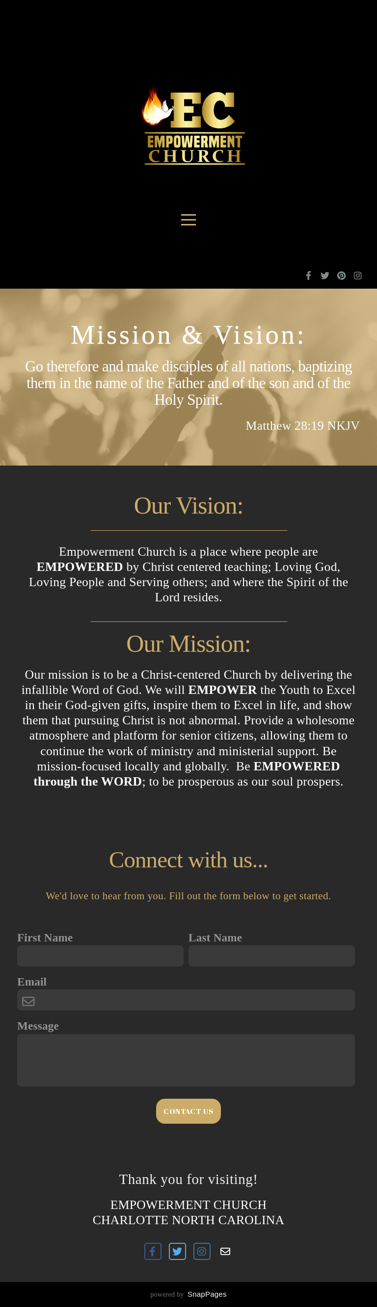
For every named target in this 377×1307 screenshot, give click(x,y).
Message (38, 1025)
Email (32, 981)
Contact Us (188, 1111)
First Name (45, 937)
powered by (188, 1294)
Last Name (215, 937)
